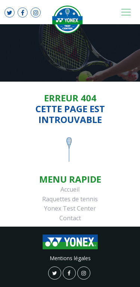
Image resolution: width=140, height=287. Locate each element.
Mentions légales (70, 258)
